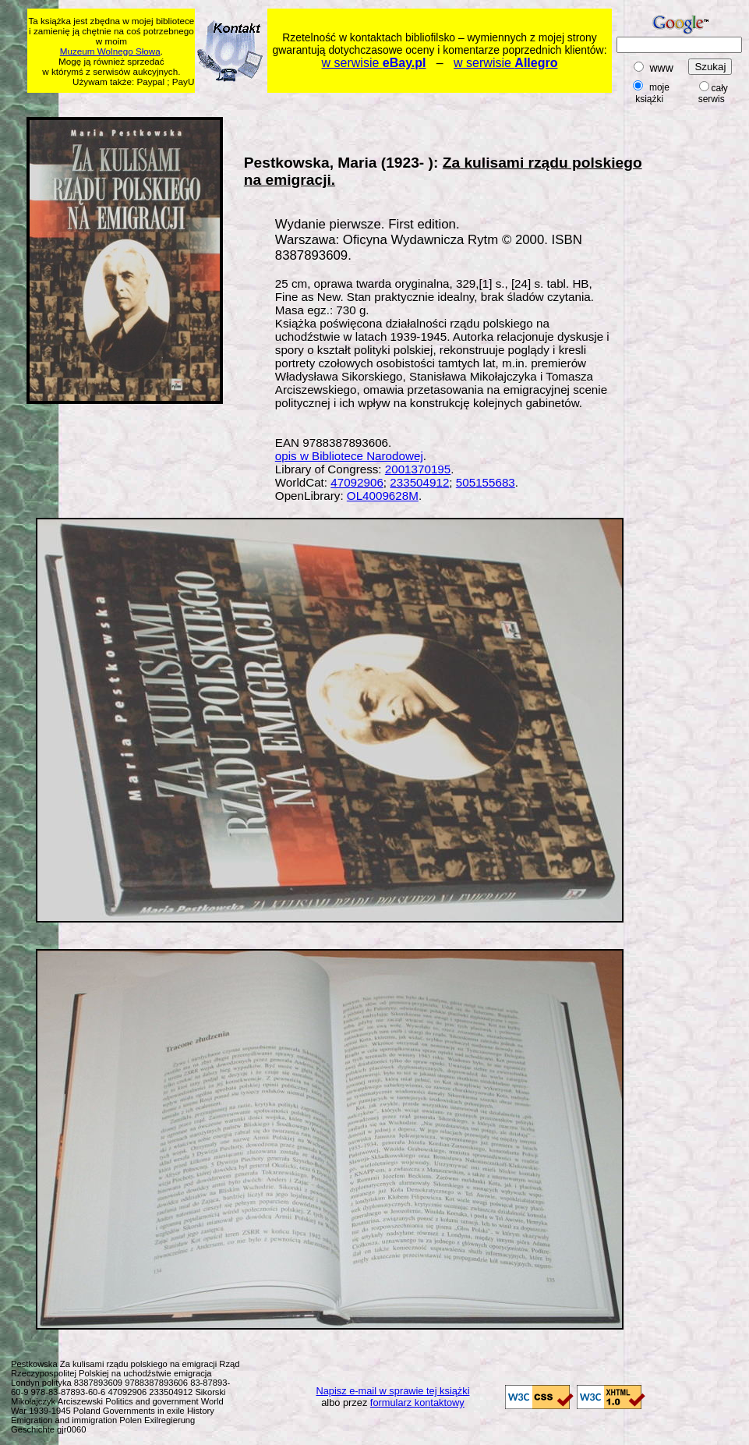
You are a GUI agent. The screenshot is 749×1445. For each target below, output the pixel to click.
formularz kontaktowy (417, 1402)
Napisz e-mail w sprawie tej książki (393, 1391)
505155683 (485, 482)
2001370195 (417, 469)
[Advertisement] (700, 349)
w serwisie (374, 62)
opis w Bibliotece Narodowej (349, 455)
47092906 (356, 482)
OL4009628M (383, 495)
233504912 (419, 482)
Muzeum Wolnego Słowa (110, 51)
